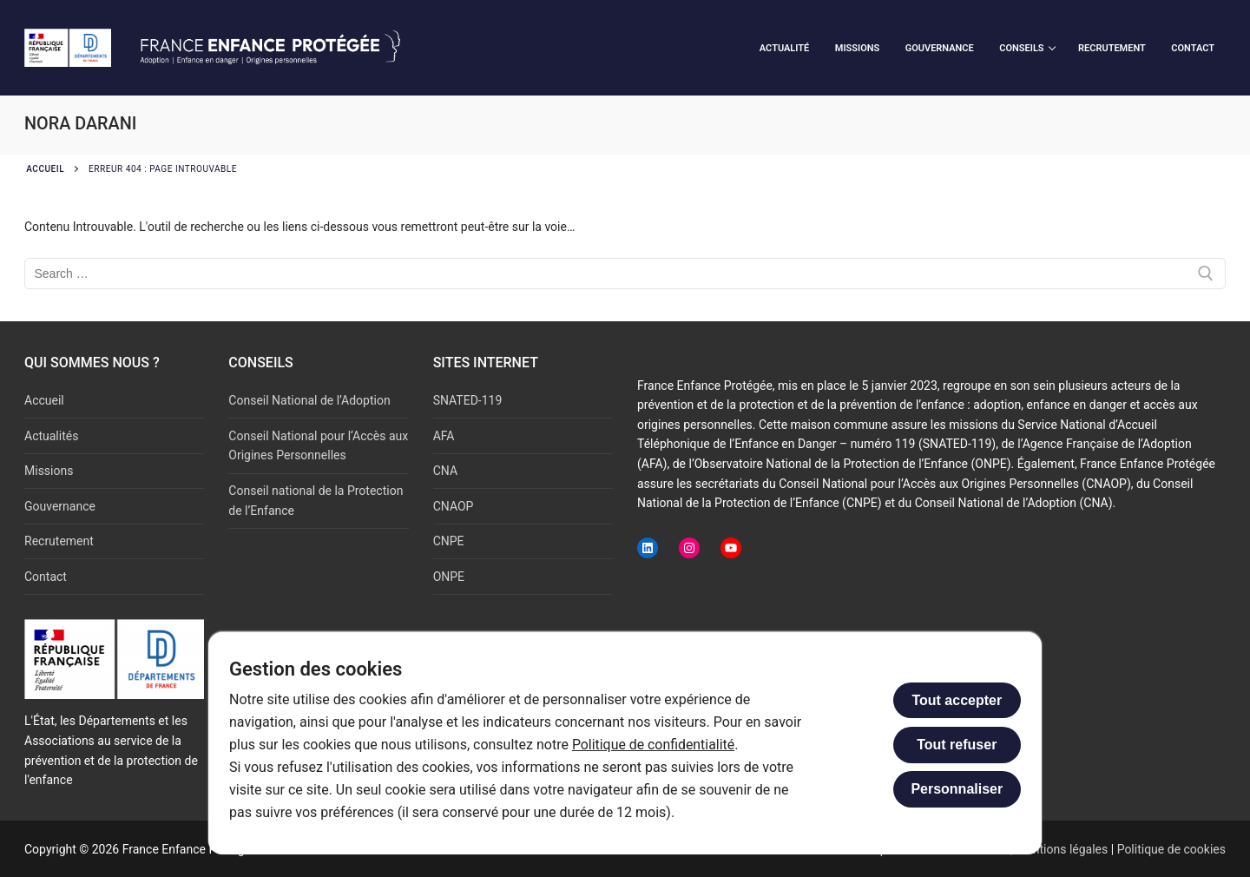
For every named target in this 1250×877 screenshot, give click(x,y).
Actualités (51, 436)
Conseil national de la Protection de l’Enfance (315, 501)
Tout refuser (957, 744)
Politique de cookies (1171, 849)
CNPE (448, 541)
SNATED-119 (468, 400)
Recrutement (59, 541)
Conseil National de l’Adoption (309, 400)
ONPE (448, 577)
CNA (445, 471)
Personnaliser (957, 788)
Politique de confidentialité (654, 744)
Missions (48, 471)
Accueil (45, 169)
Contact (45, 577)
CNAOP (453, 506)
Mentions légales (1062, 849)
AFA (444, 436)
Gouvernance (59, 506)
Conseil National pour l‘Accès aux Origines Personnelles (318, 446)
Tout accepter (956, 700)
